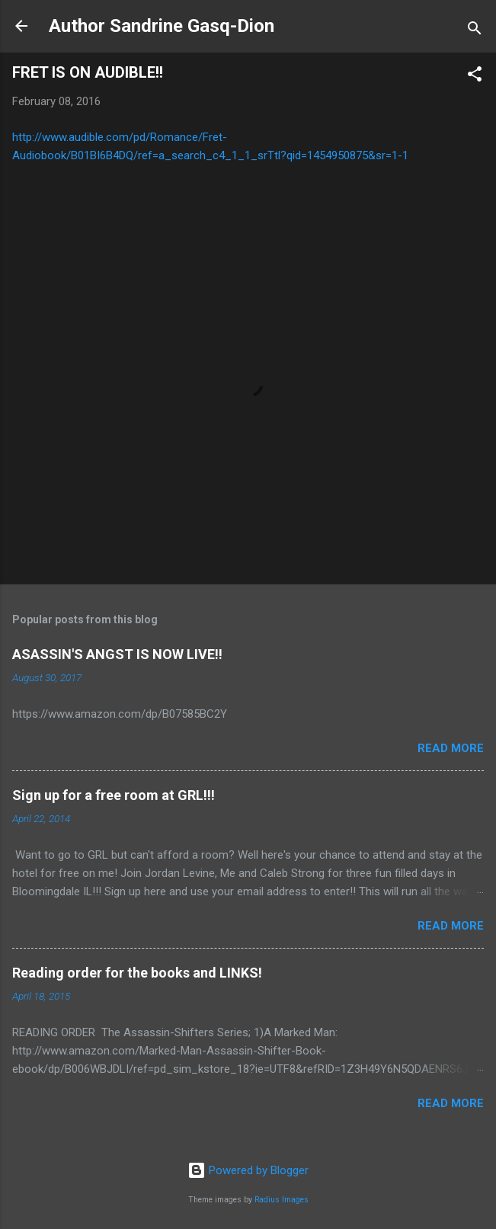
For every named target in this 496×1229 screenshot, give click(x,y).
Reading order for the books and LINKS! (137, 973)
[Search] (475, 31)
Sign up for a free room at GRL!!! (113, 795)
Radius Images (281, 1200)
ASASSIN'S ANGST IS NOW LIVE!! (117, 654)
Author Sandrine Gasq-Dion (161, 26)
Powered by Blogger (248, 1170)
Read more (451, 748)
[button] (475, 76)
